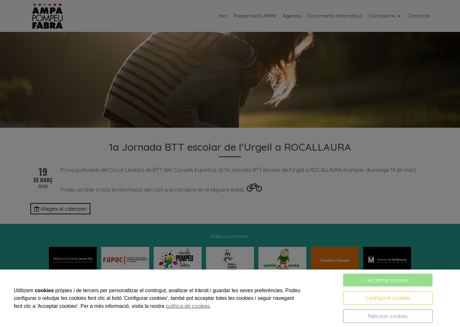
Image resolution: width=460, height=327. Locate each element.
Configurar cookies (387, 298)
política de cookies (188, 306)
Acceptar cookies (388, 280)
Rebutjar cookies (388, 316)
